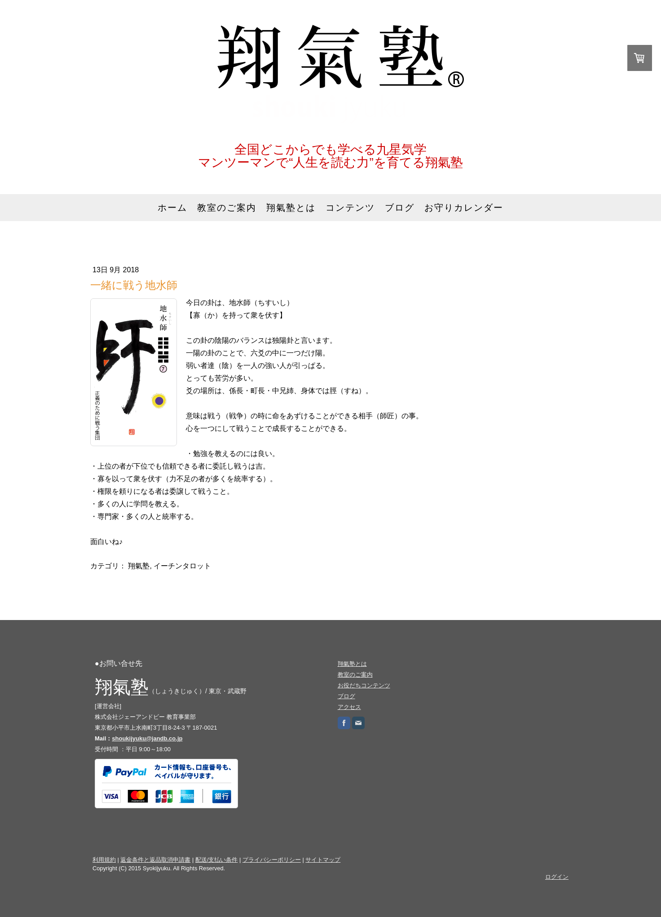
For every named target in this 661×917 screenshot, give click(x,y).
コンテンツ (350, 208)
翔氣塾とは (291, 208)
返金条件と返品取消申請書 (155, 859)
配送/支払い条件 (216, 859)
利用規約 (104, 859)
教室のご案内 (226, 208)
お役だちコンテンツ (364, 685)
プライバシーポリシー (271, 859)
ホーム (172, 208)
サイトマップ (322, 859)
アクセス (349, 707)
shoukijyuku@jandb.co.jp (147, 738)
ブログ (399, 208)
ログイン (556, 876)
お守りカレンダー (463, 208)
